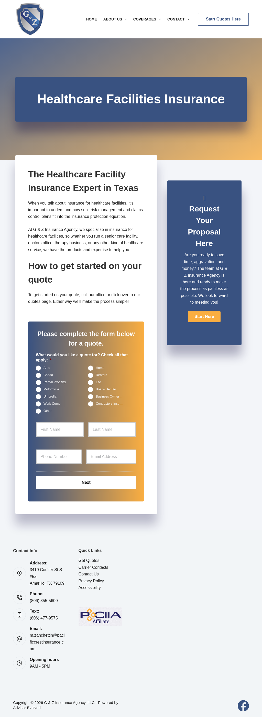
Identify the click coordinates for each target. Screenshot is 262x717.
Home (91, 19)
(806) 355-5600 (44, 599)
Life (98, 382)
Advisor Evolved (27, 707)
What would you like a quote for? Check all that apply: (82, 357)
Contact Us (89, 573)
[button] (204, 316)
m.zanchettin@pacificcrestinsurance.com (47, 641)
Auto (46, 368)
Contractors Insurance (111, 404)
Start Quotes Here (223, 19)
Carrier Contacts (93, 566)
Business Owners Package (111, 397)
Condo (48, 375)
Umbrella (49, 397)
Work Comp (51, 404)
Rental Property (54, 382)
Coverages (148, 19)
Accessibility (90, 587)
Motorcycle (51, 389)
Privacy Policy (91, 580)
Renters (101, 375)
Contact (179, 19)
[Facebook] (243, 705)
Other (47, 411)
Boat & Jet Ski (106, 389)
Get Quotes (89, 560)
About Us (116, 19)
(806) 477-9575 (44, 617)
